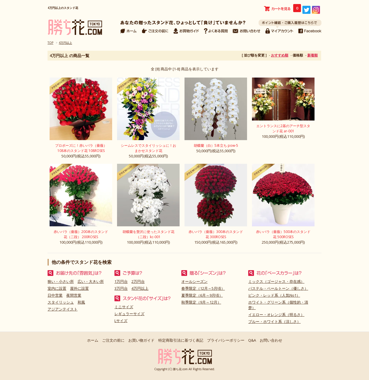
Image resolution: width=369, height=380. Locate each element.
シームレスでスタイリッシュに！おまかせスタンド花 (148, 148)
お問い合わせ (271, 340)
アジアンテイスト (63, 309)
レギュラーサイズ (129, 313)
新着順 (312, 55)
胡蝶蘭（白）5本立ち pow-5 (216, 145)
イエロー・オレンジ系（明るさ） (276, 314)
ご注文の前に (113, 340)
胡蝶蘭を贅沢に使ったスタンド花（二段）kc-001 (148, 234)
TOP (50, 43)
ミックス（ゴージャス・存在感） (276, 281)
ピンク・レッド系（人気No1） (274, 295)
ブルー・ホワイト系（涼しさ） (274, 321)
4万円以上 (65, 43)
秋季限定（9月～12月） (201, 302)
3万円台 (121, 288)
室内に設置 (57, 288)
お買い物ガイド (141, 340)
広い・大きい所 (91, 281)
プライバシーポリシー (225, 340)
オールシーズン (194, 281)
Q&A (252, 340)
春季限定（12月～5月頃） (203, 288)
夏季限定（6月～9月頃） (202, 295)
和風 (81, 302)
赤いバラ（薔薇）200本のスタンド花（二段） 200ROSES (81, 234)
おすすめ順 (279, 55)
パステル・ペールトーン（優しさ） (278, 288)
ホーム (92, 340)
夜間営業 (73, 295)
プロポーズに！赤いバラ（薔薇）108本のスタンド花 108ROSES (81, 148)
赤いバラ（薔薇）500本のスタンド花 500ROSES (283, 234)
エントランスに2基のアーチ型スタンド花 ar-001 (283, 128)
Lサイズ (120, 320)
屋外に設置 (79, 288)
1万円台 (121, 281)
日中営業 (55, 295)
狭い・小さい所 (61, 281)
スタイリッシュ (61, 302)
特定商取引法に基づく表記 (180, 340)
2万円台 (138, 281)
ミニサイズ (123, 306)
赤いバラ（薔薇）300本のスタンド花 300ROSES (216, 234)
